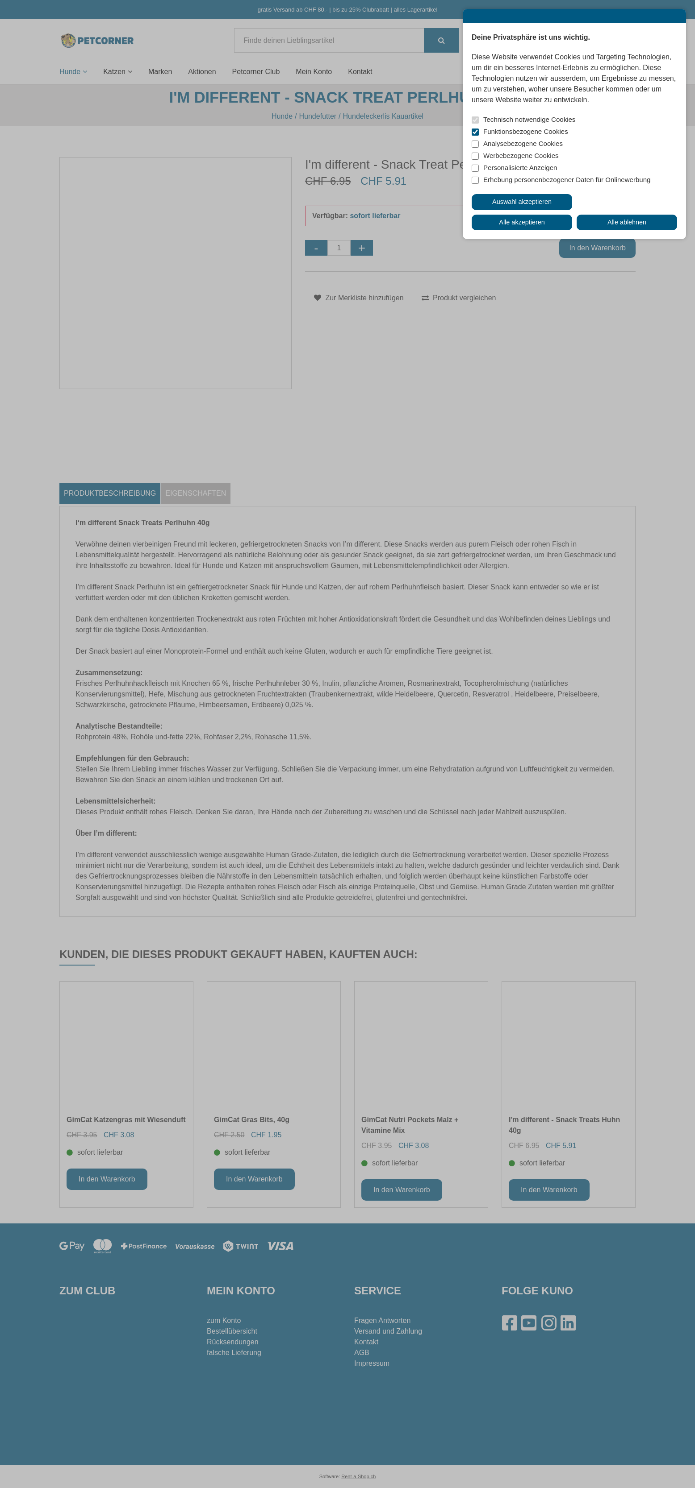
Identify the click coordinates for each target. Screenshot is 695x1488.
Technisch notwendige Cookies (529, 119)
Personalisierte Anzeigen (520, 167)
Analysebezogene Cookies (523, 143)
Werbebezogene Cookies (521, 155)
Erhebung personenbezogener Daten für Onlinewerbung (566, 179)
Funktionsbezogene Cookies (525, 131)
